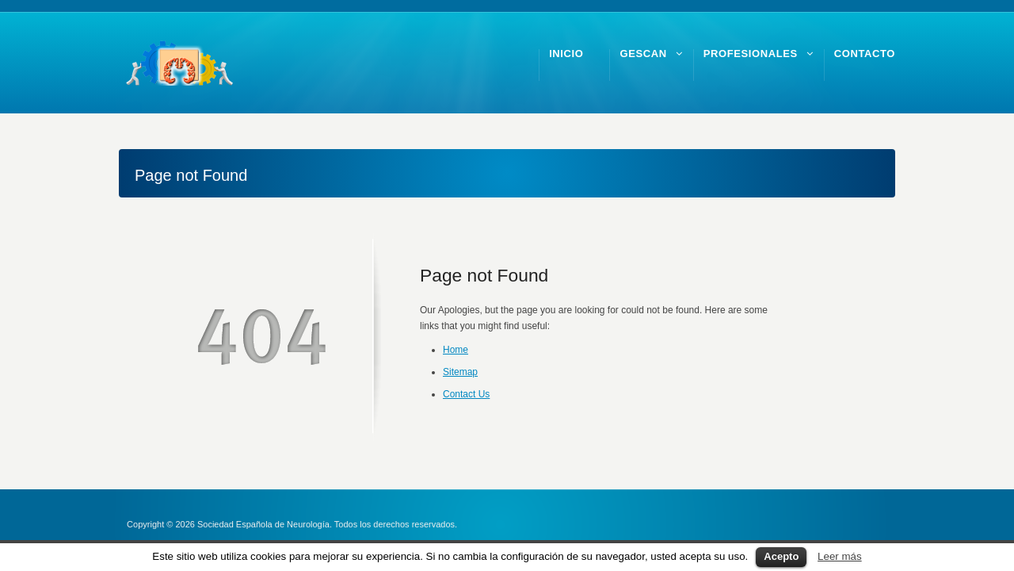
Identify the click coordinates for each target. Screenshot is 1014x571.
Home (455, 349)
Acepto (781, 556)
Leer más (840, 556)
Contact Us (466, 394)
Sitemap (460, 371)
